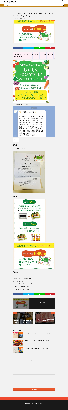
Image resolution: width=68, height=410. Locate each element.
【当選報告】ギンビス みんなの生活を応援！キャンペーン (37, 340)
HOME (6, 7)
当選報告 (9, 7)
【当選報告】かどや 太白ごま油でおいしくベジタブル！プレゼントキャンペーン (24, 7)
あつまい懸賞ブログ (37, 406)
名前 (14, 373)
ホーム (42, 403)
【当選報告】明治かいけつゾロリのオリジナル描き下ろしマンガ (38, 348)
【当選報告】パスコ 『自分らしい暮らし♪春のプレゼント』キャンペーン (39, 333)
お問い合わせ (27, 403)
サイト (14, 382)
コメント (15, 362)
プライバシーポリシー (35, 403)
